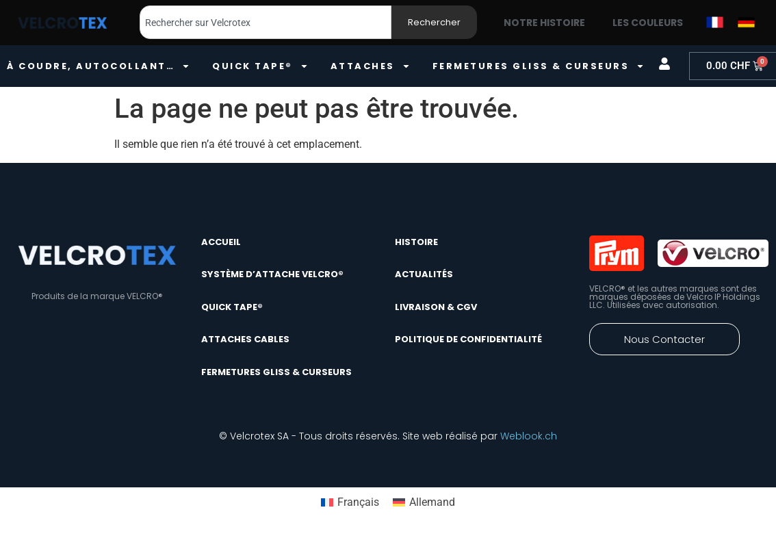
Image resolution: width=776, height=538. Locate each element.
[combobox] (265, 22)
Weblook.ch (528, 436)
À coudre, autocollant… (98, 66)
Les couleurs (647, 22)
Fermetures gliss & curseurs (538, 66)
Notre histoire (544, 22)
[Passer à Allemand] (424, 502)
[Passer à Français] (350, 502)
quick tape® (260, 66)
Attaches (371, 66)
